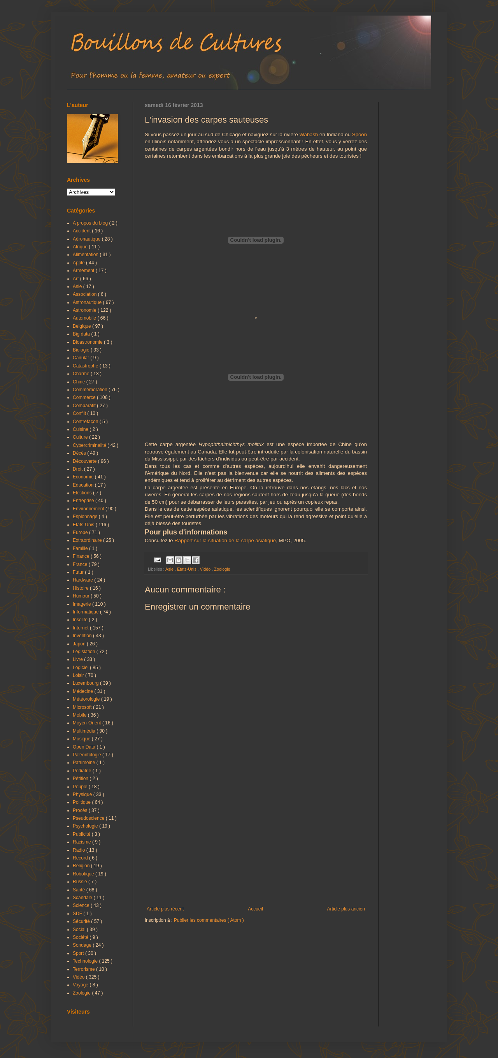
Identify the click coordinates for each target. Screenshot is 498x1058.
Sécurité (82, 921)
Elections (83, 493)
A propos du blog (91, 223)
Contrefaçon (86, 421)
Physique (83, 794)
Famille (81, 548)
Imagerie (82, 604)
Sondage (83, 945)
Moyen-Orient (87, 723)
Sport (79, 953)
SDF (78, 913)
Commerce (85, 397)
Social (80, 929)
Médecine (83, 691)
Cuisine (81, 429)
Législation (84, 651)
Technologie (86, 961)
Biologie (82, 350)
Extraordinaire (88, 540)
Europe (81, 532)
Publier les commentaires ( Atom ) (209, 920)
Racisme (82, 842)
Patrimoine (84, 762)
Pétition (81, 778)
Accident (82, 231)
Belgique (82, 326)
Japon (80, 644)
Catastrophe (86, 366)
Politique (82, 802)
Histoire (81, 588)
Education (84, 485)
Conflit (80, 413)
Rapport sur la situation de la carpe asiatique (225, 540)
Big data (82, 334)
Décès (80, 453)
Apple (79, 262)
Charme (82, 373)
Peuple (81, 786)
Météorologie (87, 699)
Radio (79, 850)
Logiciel (81, 667)
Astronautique (88, 302)
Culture (81, 437)
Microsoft (83, 707)
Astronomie (85, 310)
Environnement (89, 508)
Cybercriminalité (90, 445)
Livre (78, 659)
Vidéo (206, 569)
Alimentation (86, 254)
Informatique (86, 612)
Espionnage (86, 516)
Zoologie (222, 569)
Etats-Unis (187, 569)
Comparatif (85, 405)
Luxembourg (86, 683)
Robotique (84, 874)
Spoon (359, 134)
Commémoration (91, 389)
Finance (82, 556)
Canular (81, 357)
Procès (81, 810)
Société (81, 937)
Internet (81, 628)
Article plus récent (165, 909)
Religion (82, 865)
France (81, 564)
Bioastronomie (88, 342)
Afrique (81, 247)
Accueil (255, 909)
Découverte (85, 461)
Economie (84, 477)
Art (76, 278)
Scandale (83, 897)
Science (82, 905)
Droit (78, 469)
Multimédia (84, 731)
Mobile (80, 715)
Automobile (85, 318)
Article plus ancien (346, 909)
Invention (83, 635)
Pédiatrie (83, 770)
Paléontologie (87, 754)
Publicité (82, 834)
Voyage (81, 985)
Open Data (84, 747)
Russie (80, 881)
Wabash (308, 134)
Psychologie (86, 826)
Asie (170, 569)
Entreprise (84, 500)
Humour (82, 596)
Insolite (81, 619)
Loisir (79, 675)
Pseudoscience (89, 818)
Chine (79, 382)
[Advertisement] (256, 841)
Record (81, 858)
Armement (84, 270)
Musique (82, 739)
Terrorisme (84, 969)
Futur (79, 572)
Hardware (83, 580)
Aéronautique (87, 239)
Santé (79, 890)
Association (85, 294)
